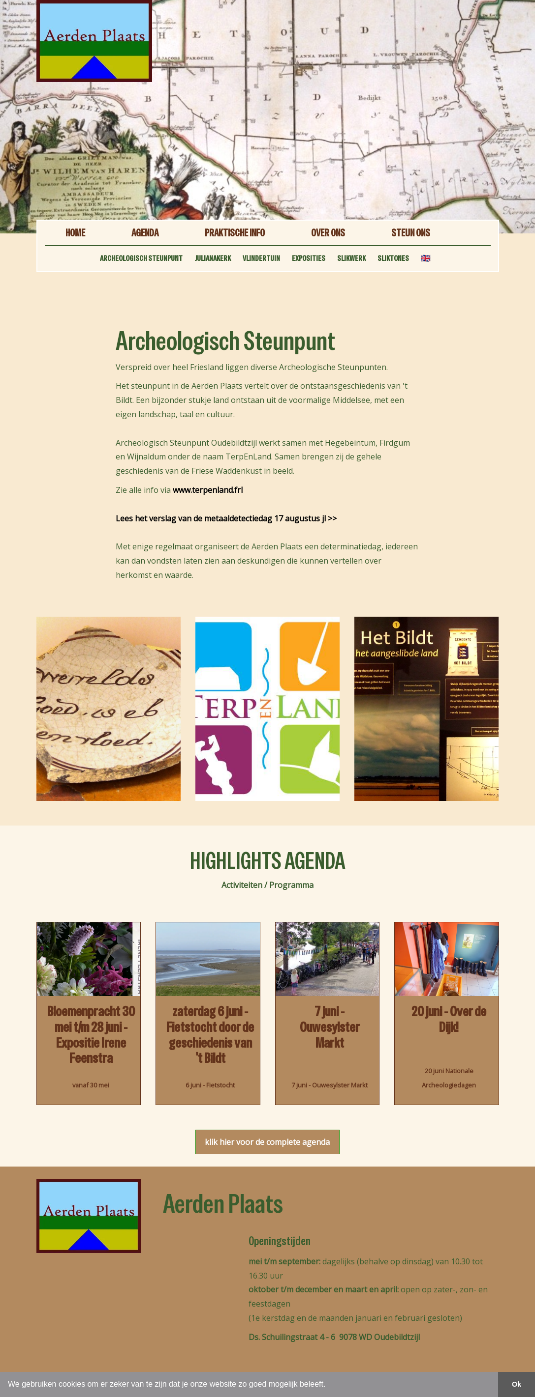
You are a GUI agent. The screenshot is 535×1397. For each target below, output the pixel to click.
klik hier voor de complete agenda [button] (267, 1142)
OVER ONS (328, 232)
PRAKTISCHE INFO (235, 232)
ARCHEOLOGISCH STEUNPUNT (141, 258)
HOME (75, 232)
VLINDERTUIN (261, 258)
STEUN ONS (410, 232)
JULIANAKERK (212, 258)
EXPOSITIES (308, 258)
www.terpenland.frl (208, 490)
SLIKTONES (393, 258)
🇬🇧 (426, 258)
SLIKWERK (351, 258)
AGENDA (144, 232)
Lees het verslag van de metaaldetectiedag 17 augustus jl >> (226, 518)
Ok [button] (516, 1384)
